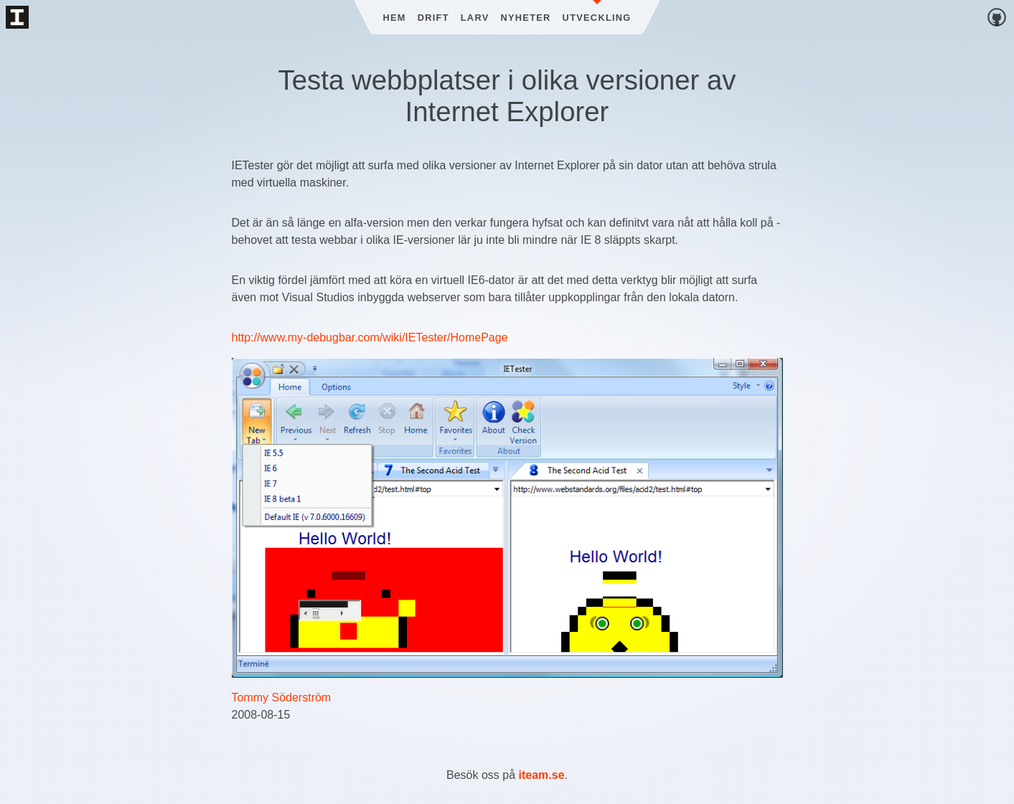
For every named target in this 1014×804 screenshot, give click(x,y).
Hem (393, 17)
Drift (433, 17)
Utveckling (597, 17)
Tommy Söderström (282, 697)
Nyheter (526, 17)
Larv (475, 17)
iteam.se (542, 775)
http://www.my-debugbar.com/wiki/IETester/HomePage (370, 337)
